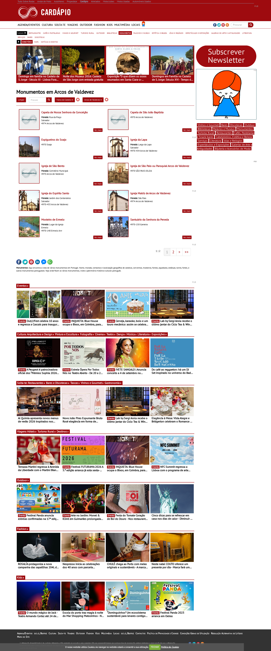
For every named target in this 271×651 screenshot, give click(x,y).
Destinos (63, 431)
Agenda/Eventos (29, 24)
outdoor (100, 32)
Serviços (203, 140)
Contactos (140, 633)
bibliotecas (112, 32)
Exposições (159, 334)
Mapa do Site (23, 636)
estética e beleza (159, 32)
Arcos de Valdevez (93, 99)
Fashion (99, 24)
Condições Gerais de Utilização (194, 633)
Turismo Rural (47, 431)
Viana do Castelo (65, 99)
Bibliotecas (204, 129)
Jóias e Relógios (233, 140)
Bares (224, 125)
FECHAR (155, 646)
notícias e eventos (49, 41)
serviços (21, 37)
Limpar (21, 99)
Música (132, 334)
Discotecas (236, 125)
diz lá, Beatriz (40, 633)
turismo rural (87, 32)
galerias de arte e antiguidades (225, 32)
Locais (136, 24)
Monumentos (245, 129)
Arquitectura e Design (40, 334)
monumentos (125, 32)
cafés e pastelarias (51, 32)
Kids (110, 24)
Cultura (47, 24)
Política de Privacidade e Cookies (162, 633)
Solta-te (60, 24)
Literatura (144, 334)
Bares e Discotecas (58, 383)
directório (27, 41)
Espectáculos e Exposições (213, 144)
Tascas (75, 383)
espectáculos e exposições (197, 32)
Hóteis (32, 431)
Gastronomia (113, 383)
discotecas (39, 37)
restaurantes (35, 32)
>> (187, 251)
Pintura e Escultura (67, 334)
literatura (247, 32)
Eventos (23, 285)
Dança (121, 334)
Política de (170, 646)
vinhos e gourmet (70, 32)
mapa (36, 41)
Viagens (72, 24)
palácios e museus (141, 32)
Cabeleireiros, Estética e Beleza (234, 137)
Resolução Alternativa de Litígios (226, 633)
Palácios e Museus (224, 129)
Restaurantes (36, 383)
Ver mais (98, 130)
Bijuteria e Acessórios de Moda (233, 148)
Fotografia (87, 334)
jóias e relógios (176, 32)
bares (29, 37)
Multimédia (122, 24)
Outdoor (86, 24)
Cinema (100, 334)
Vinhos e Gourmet (92, 383)
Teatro (111, 334)
